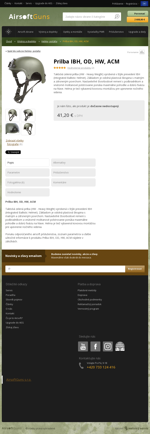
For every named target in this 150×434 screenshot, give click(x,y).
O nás (9, 308)
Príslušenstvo (61, 172)
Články (7, 3)
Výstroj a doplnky (26, 41)
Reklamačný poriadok (89, 304)
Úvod (9, 41)
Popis (10, 162)
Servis (29, 3)
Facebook (95, 342)
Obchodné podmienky (90, 299)
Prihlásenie (117, 3)
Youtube (82, 342)
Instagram (107, 342)
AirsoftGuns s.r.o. (18, 379)
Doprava (82, 295)
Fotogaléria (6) (15, 182)
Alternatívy (59, 162)
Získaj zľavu (61, 3)
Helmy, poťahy (49, 41)
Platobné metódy (87, 290)
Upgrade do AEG (43, 3)
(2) (80, 67)
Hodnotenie (14, 192)
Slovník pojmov (14, 299)
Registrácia (131, 3)
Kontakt (18, 3)
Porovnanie (136, 52)
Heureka (119, 342)
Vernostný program (88, 308)
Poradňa (10, 295)
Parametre (13, 172)
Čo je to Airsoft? (14, 318)
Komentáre (59, 182)
